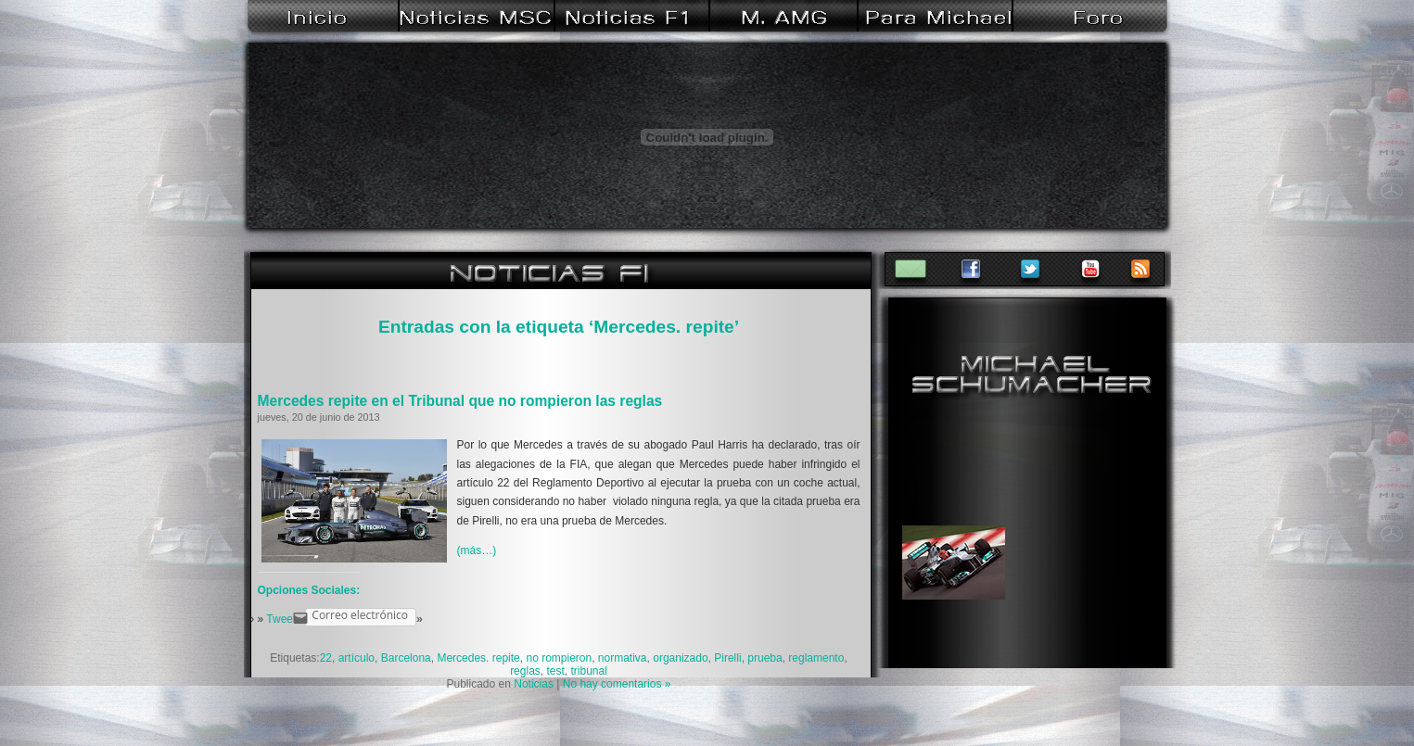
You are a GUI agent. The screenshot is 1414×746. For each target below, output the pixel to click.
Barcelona (406, 657)
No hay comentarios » (617, 683)
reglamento (816, 657)
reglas (525, 670)
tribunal (589, 670)
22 (326, 657)
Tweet (281, 619)
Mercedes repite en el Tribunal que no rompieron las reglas (460, 401)
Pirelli (727, 657)
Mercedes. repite (478, 657)
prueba (764, 657)
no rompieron (559, 657)
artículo (356, 657)
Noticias (534, 683)
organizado (680, 657)
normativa (622, 657)
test (555, 670)
